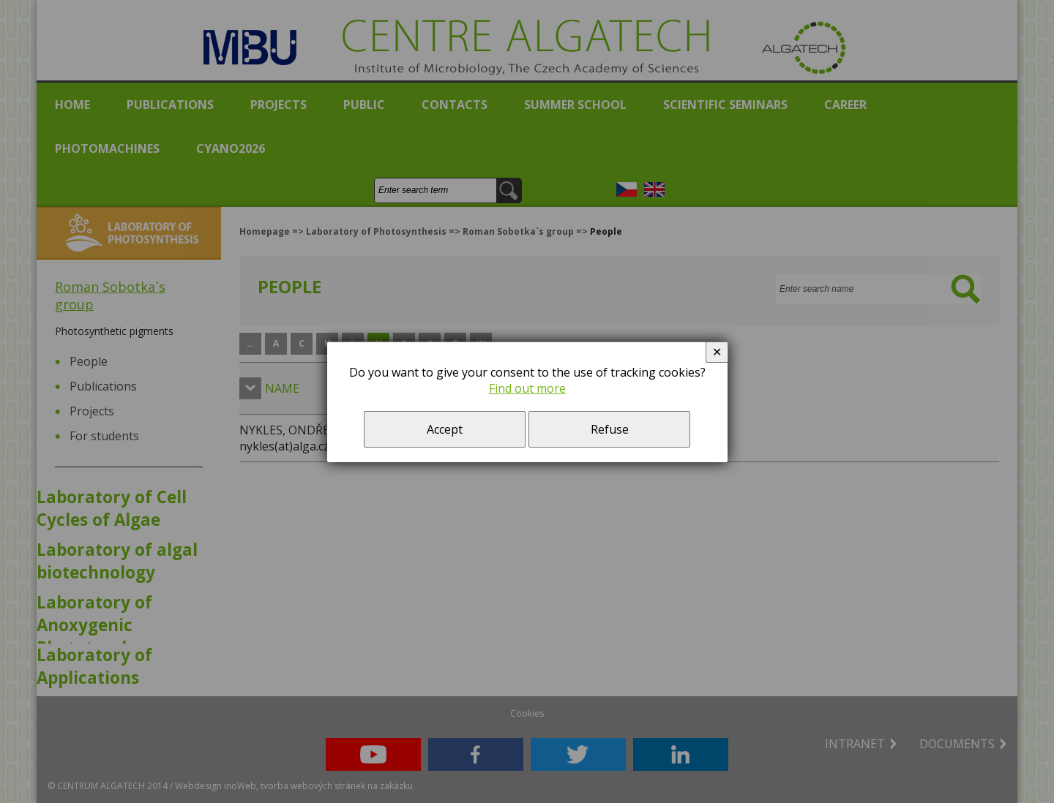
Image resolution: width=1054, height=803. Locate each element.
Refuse (610, 429)
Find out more (527, 388)
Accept (445, 429)
